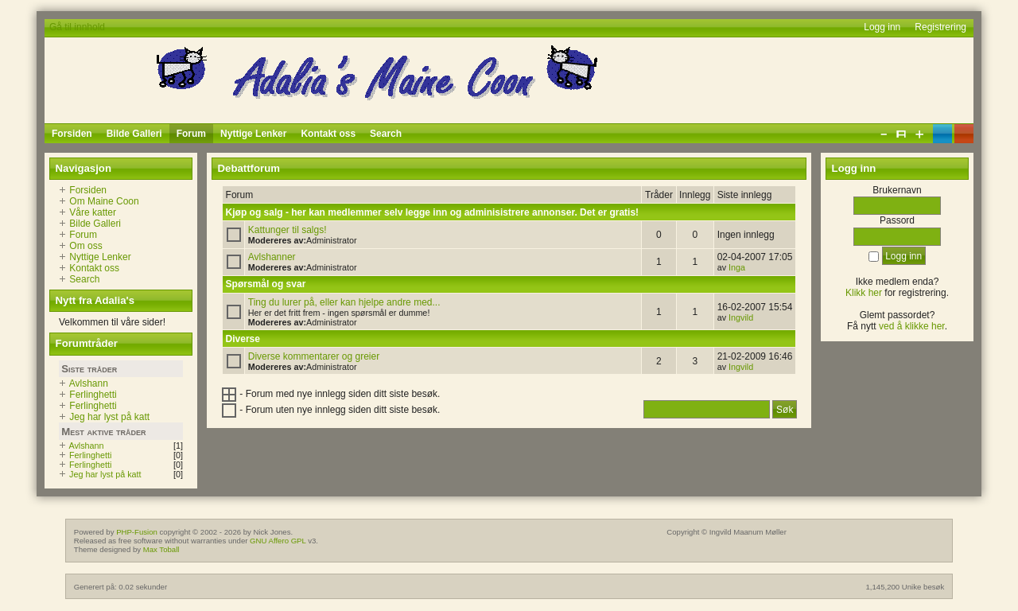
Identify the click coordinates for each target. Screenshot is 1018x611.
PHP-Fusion (136, 531)
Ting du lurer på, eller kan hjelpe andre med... (344, 302)
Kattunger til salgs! (287, 229)
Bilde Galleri (95, 223)
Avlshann (88, 383)
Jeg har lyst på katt (109, 416)
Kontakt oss (94, 268)
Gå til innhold (77, 27)
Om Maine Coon (103, 201)
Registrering (940, 27)
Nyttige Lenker (99, 257)
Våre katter (92, 212)
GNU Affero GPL (277, 540)
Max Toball (161, 549)
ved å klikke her (912, 326)
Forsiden (88, 190)
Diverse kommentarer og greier (313, 356)
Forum (83, 234)
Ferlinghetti (92, 394)
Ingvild (741, 317)
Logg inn (882, 27)
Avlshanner (272, 257)
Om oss (85, 245)
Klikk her (863, 292)
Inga (737, 267)
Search (84, 279)
